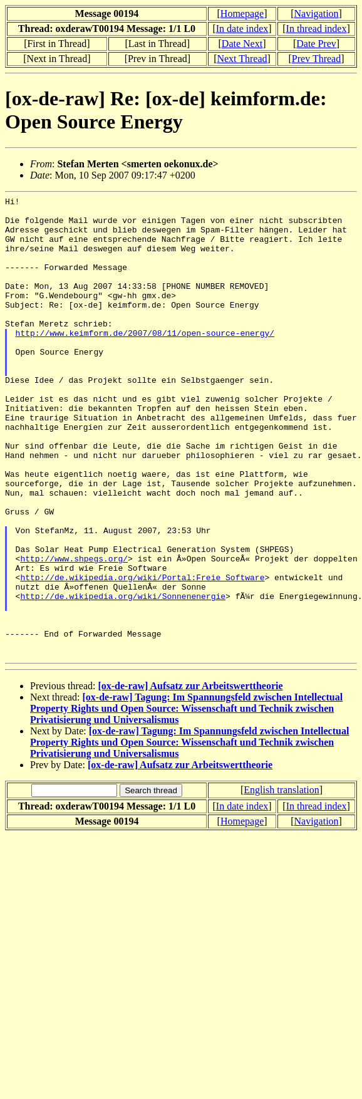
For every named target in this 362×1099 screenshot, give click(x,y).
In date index (242, 28)
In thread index (316, 28)
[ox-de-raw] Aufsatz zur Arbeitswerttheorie (190, 778)
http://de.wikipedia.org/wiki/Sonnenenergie (122, 676)
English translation (281, 882)
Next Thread (242, 58)
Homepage (242, 13)
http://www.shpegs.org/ (74, 631)
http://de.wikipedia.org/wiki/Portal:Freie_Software (142, 654)
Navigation (316, 13)
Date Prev (316, 43)
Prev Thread (316, 58)
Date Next (242, 43)
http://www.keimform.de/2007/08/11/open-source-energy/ (145, 361)
